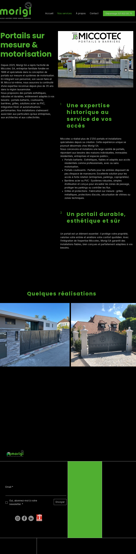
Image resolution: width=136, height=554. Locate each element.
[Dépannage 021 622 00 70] (119, 13)
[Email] (35, 493)
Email (9, 487)
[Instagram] (17, 518)
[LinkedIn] (31, 518)
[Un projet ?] (61, 272)
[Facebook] (24, 518)
